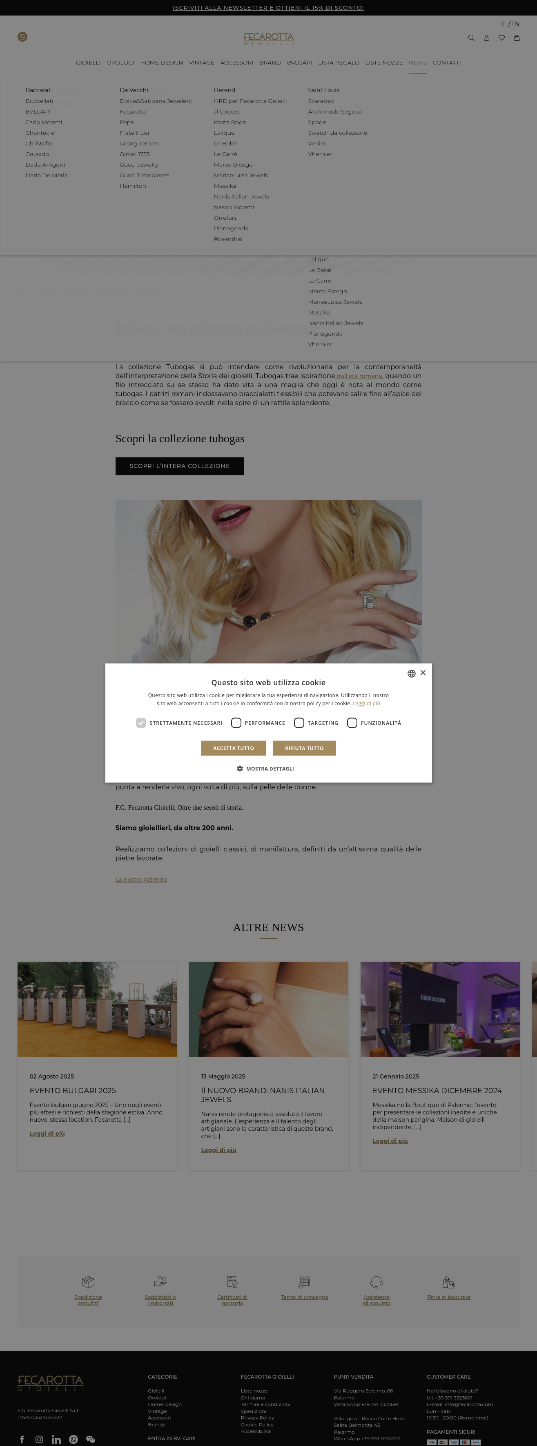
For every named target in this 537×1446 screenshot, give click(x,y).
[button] (268, 768)
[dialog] (268, 723)
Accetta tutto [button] (233, 748)
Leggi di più (366, 703)
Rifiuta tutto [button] (304, 748)
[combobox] (412, 673)
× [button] (423, 673)
